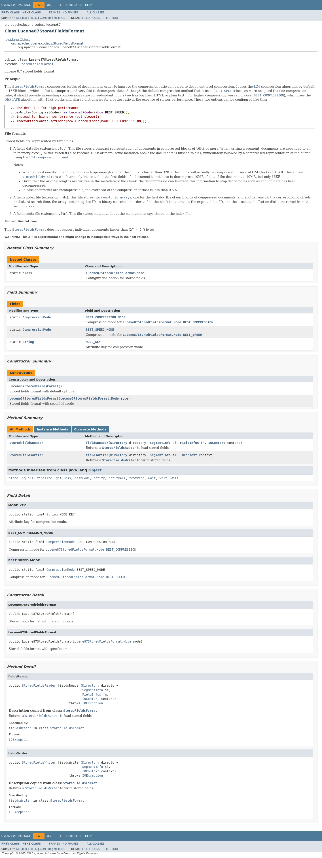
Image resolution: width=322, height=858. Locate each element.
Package (24, 4)
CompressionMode (37, 317)
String (28, 342)
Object (95, 470)
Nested (21, 17)
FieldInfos (189, 443)
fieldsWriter (97, 455)
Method (60, 17)
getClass (63, 478)
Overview (8, 4)
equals (27, 478)
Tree (58, 4)
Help (88, 4)
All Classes (95, 12)
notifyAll (117, 478)
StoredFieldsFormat (36, 64)
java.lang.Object (17, 39)
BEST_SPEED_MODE (100, 329)
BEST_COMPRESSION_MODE (105, 317)
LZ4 (257, 86)
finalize (44, 478)
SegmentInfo (160, 443)
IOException (92, 703)
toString (136, 478)
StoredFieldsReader (26, 443)
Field (33, 17)
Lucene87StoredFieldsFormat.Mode (115, 273)
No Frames (70, 12)
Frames (54, 12)
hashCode (82, 478)
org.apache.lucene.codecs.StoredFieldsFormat (47, 43)
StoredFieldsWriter (26, 455)
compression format (52, 157)
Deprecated (74, 4)
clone (13, 478)
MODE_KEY (93, 342)
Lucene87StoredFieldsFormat (33, 386)
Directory (118, 443)
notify (99, 478)
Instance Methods (52, 429)
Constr (45, 17)
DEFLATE (12, 99)
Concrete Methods (90, 429)
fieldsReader (97, 443)
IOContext (216, 443)
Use (49, 4)
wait (152, 478)
